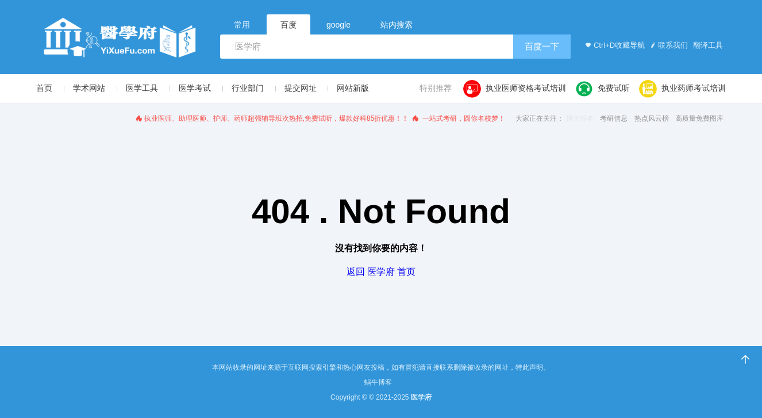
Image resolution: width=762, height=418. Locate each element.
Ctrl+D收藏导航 (614, 45)
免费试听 (602, 89)
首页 (44, 88)
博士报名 (580, 118)
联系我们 (668, 45)
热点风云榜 (651, 118)
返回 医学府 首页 (381, 272)
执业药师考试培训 (682, 89)
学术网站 (89, 88)
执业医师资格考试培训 (514, 89)
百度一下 (542, 46)
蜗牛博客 (378, 382)
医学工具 (142, 88)
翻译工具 (707, 45)
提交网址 (300, 88)
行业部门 (248, 88)
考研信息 (614, 118)
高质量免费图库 (699, 118)
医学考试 (195, 88)
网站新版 (353, 88)
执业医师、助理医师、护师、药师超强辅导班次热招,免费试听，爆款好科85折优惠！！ (271, 118)
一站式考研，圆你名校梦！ (458, 118)
